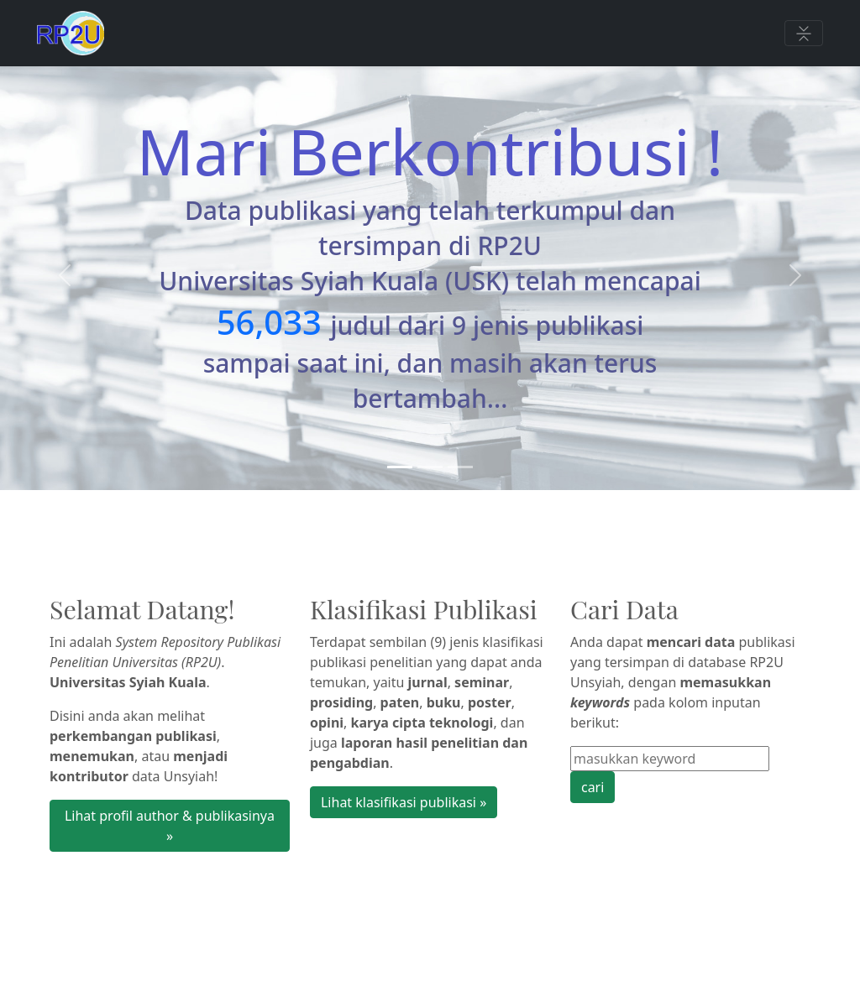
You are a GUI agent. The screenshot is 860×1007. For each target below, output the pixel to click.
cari (592, 787)
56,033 (269, 322)
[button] (64, 275)
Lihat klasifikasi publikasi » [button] (403, 802)
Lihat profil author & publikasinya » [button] (170, 825)
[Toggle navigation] (803, 33)
